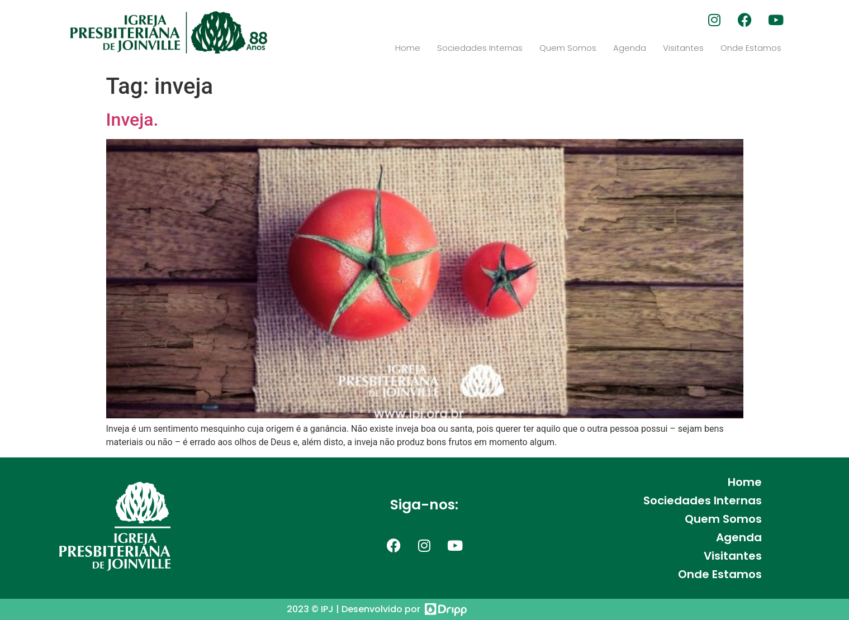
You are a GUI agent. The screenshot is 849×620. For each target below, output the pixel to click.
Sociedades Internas (480, 48)
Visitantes (683, 48)
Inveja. (132, 119)
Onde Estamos (750, 48)
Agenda (629, 48)
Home (407, 48)
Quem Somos (567, 48)
